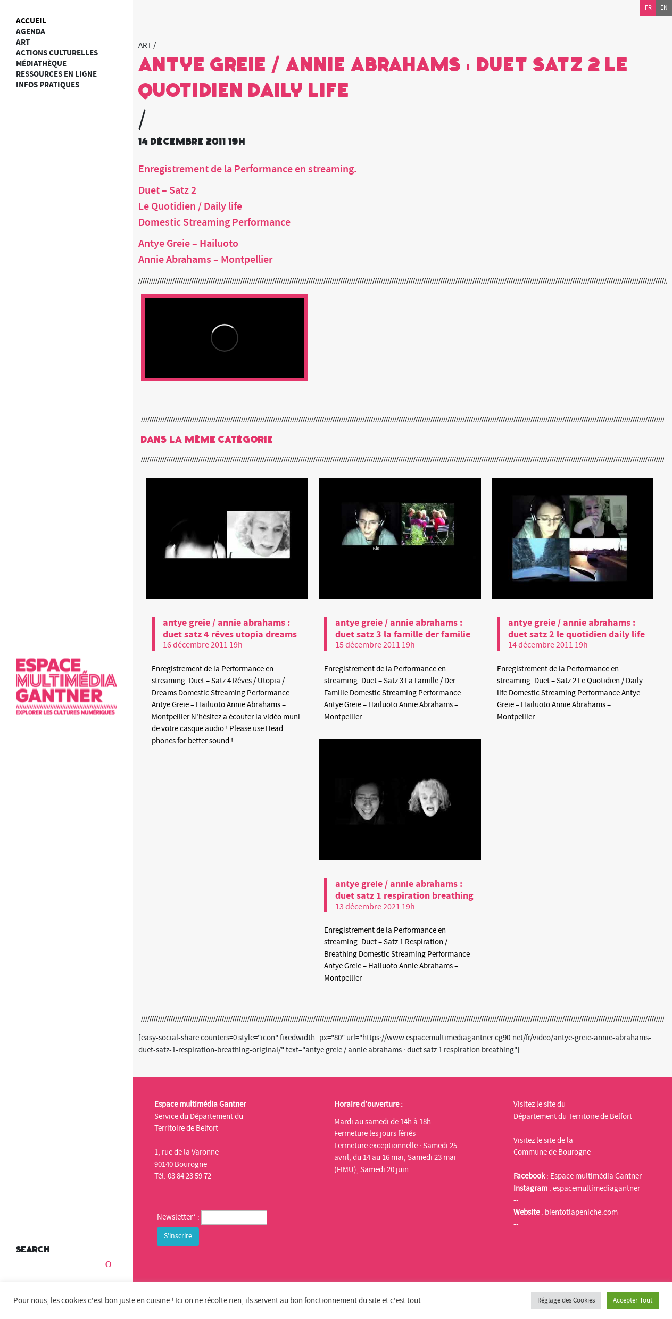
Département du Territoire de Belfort (572, 1116)
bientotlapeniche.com (581, 1212)
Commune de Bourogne (552, 1152)
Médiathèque (41, 63)
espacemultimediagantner (596, 1188)
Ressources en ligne (56, 74)
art (23, 42)
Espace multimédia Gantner (596, 1176)
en (664, 8)
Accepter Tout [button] (632, 1300)
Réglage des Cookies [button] (566, 1300)
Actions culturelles (57, 53)
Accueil (31, 21)
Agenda (30, 31)
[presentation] (238, 1269)
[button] (101, 1261)
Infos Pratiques (47, 84)
